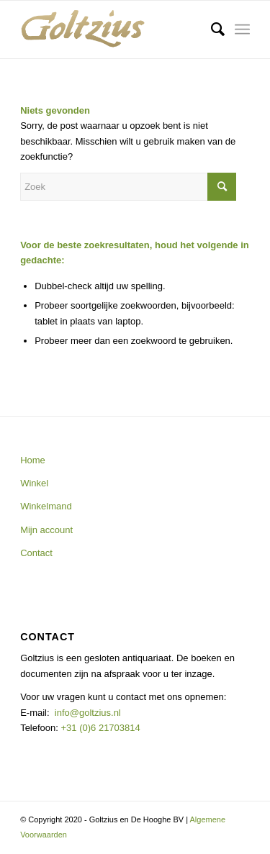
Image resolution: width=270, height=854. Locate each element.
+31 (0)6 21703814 (99, 727)
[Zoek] (211, 29)
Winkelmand (46, 506)
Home (32, 460)
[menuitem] (211, 29)
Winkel (34, 483)
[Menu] (242, 29)
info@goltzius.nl (88, 712)
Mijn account (46, 529)
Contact (36, 553)
